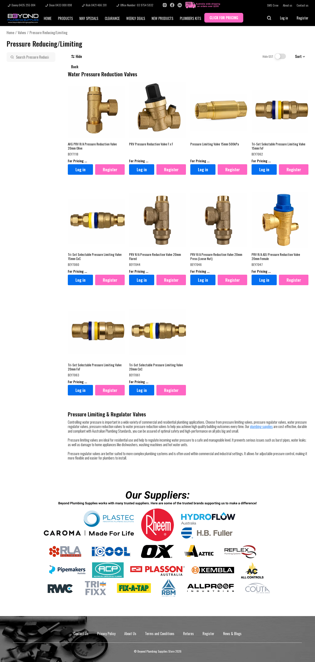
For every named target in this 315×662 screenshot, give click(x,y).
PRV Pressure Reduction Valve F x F (151, 144)
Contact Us (81, 633)
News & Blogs (232, 633)
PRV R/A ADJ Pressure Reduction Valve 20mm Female (276, 256)
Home (10, 32)
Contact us (302, 5)
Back (74, 66)
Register (302, 18)
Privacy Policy (106, 633)
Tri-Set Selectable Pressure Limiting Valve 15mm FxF (278, 146)
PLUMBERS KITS (190, 18)
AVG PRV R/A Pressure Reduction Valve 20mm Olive (92, 146)
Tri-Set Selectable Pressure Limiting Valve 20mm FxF (95, 367)
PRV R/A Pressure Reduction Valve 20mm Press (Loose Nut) (216, 256)
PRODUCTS (65, 18)
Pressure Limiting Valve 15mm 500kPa (214, 144)
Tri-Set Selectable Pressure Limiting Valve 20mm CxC (156, 367)
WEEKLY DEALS (135, 18)
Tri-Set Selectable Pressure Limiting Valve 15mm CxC (95, 256)
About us (287, 5)
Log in (284, 18)
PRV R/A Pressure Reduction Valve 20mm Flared (155, 256)
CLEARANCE (112, 18)
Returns (188, 633)
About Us (130, 633)
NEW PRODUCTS (162, 18)
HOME (47, 18)
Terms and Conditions (159, 633)
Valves (22, 32)
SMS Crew (272, 5)
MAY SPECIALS (88, 18)
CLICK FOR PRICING (224, 17)
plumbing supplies (261, 426)
